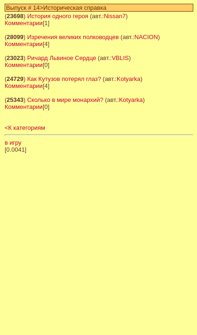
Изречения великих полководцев (72, 37)
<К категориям (25, 127)
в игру (13, 142)
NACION (146, 37)
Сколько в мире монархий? (65, 99)
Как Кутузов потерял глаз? (64, 78)
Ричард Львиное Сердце (61, 57)
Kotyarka (128, 78)
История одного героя (57, 16)
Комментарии (24, 23)
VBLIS (120, 57)
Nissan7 (114, 16)
